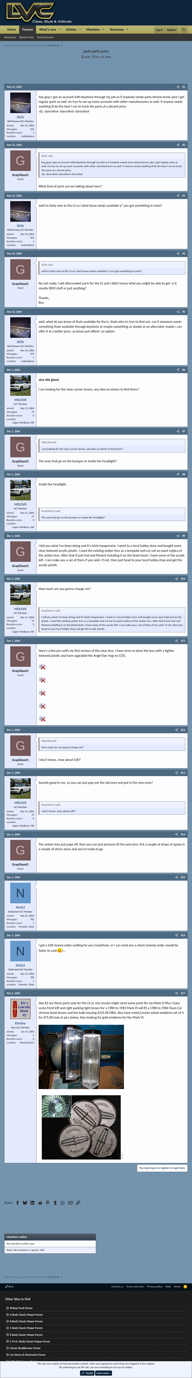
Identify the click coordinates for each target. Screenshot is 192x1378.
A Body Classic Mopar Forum (26, 1314)
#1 (183, 86)
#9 (183, 535)
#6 (183, 369)
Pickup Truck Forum (21, 1308)
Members (93, 29)
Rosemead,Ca (27, 1042)
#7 (183, 431)
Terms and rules (135, 1286)
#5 (183, 311)
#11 (183, 640)
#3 (183, 195)
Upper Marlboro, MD (23, 422)
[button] (60, 29)
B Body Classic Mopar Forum (26, 1321)
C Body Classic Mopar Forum (26, 1328)
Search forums (45, 37)
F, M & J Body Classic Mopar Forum (30, 1341)
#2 (183, 145)
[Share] (178, 87)
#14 (183, 834)
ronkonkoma (27, 136)
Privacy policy (155, 1286)
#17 (183, 993)
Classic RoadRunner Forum (25, 1348)
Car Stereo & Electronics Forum (28, 1354)
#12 (183, 730)
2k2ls (87, 56)
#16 (183, 935)
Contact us (117, 1286)
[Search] (184, 30)
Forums (27, 29)
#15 (183, 877)
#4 (183, 253)
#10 (183, 578)
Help (168, 1286)
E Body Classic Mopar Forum (26, 1334)
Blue (9, 1286)
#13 (183, 772)
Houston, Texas (26, 926)
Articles (71, 29)
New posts (10, 37)
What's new (47, 29)
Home (11, 29)
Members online (17, 1237)
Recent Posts (26, 37)
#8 (183, 474)
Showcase (117, 29)
